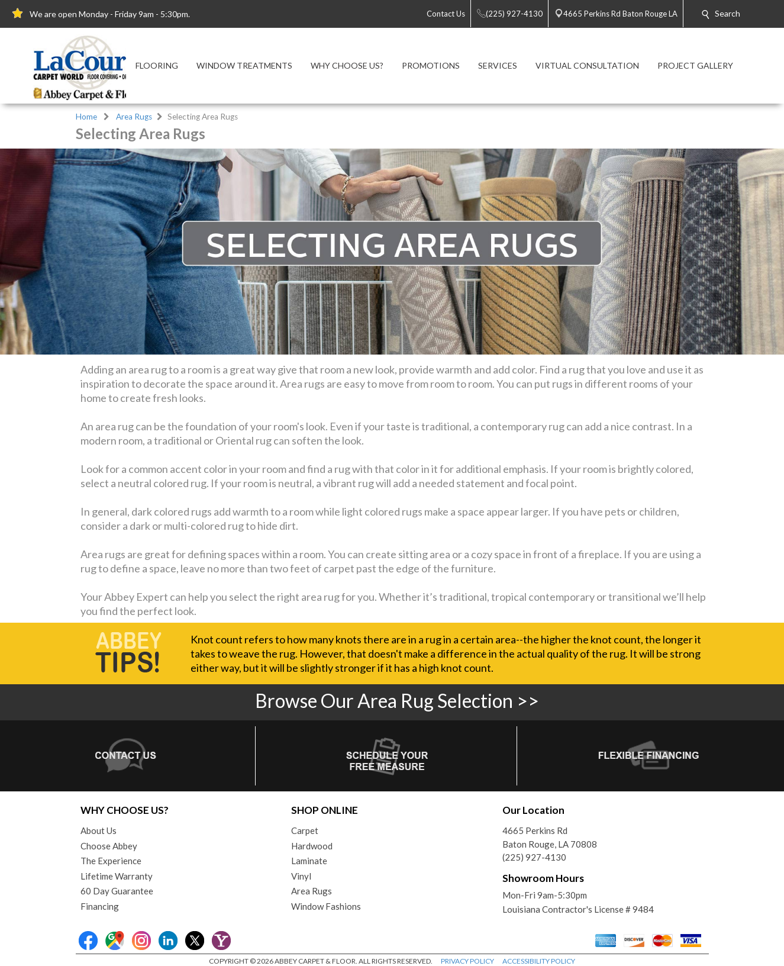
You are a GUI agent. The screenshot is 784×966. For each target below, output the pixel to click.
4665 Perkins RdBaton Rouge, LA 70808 (549, 837)
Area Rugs (134, 116)
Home (86, 116)
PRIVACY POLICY (467, 961)
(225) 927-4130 (534, 857)
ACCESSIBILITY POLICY (538, 961)
